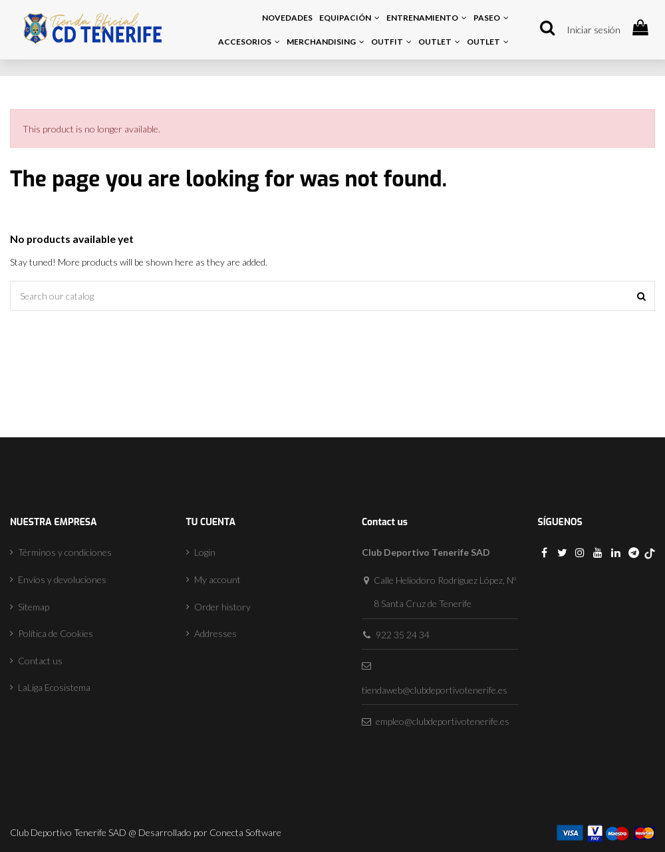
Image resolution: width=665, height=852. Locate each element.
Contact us (40, 660)
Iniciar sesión (593, 29)
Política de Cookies (55, 633)
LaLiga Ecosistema (54, 687)
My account (217, 579)
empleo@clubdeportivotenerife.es (442, 721)
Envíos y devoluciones (62, 579)
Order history (222, 606)
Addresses (215, 633)
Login (204, 552)
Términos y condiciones (65, 552)
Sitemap (33, 606)
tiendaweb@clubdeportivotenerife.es (434, 690)
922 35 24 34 (403, 634)
